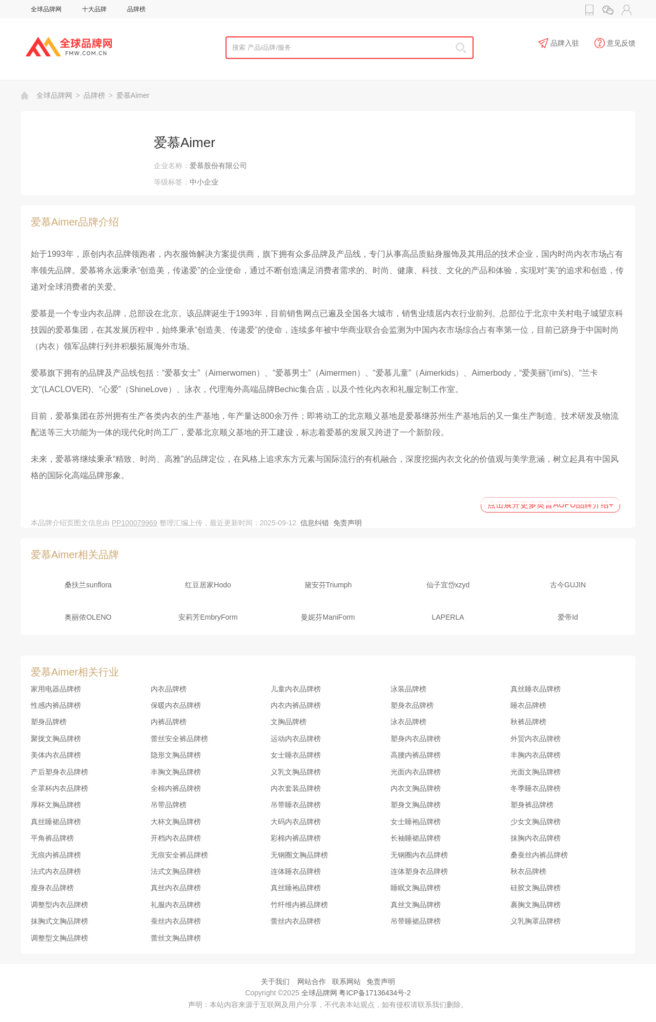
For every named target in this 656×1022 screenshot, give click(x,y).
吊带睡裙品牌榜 (416, 921)
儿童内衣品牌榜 (296, 689)
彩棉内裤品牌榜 (296, 838)
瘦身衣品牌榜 (52, 888)
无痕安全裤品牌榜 (179, 855)
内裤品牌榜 (169, 722)
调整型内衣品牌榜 (59, 905)
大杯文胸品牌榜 (176, 821)
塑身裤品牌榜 (532, 805)
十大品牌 (94, 9)
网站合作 (311, 981)
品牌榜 (136, 9)
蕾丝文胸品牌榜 (176, 938)
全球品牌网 (46, 9)
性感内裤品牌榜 (56, 705)
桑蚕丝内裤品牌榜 (539, 855)
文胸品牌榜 (288, 722)
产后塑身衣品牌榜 (59, 772)
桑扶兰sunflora (88, 585)
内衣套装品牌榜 (296, 788)
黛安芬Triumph (328, 585)
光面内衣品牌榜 (416, 772)
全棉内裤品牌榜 (176, 788)
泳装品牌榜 (408, 689)
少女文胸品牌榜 (535, 821)
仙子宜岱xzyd (448, 585)
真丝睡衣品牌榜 (535, 689)
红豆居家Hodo (208, 585)
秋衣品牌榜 (528, 871)
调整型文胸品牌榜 (59, 938)
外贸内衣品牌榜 (535, 738)
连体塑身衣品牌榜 (419, 871)
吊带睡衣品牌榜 (296, 805)
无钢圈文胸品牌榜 (299, 855)
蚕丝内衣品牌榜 (176, 921)
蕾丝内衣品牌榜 (296, 921)
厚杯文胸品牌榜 (56, 805)
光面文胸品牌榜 (535, 772)
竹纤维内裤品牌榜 (299, 905)
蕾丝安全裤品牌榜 (179, 738)
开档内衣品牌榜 (176, 838)
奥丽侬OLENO (88, 617)
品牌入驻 (558, 43)
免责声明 (347, 523)
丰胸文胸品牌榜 (176, 772)
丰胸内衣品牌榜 (535, 755)
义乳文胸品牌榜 (296, 772)
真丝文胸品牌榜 (416, 905)
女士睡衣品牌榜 (296, 755)
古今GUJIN (568, 585)
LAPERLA (448, 617)
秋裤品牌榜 (528, 722)
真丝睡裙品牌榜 (56, 821)
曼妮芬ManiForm (328, 617)
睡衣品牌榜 (528, 705)
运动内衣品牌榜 (296, 738)
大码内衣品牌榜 (296, 821)
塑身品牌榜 (49, 722)
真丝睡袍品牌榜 (296, 888)
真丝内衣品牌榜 (176, 888)
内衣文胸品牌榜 (416, 788)
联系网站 (346, 981)
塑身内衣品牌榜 (416, 738)
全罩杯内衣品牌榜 (59, 788)
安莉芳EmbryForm (207, 617)
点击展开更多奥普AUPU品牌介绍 (550, 504)
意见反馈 (615, 43)
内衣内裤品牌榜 (296, 705)
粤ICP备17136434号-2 (375, 993)
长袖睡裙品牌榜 (416, 838)
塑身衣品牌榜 (412, 705)
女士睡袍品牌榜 (416, 821)
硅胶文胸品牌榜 (535, 888)
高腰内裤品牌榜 (416, 755)
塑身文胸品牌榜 (416, 805)
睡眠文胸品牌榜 (416, 888)
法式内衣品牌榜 (56, 871)
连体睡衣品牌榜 (296, 871)
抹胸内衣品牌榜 (535, 838)
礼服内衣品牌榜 (176, 905)
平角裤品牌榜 (52, 838)
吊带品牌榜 (169, 805)
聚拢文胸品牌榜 (56, 738)
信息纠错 (314, 523)
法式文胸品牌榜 (176, 871)
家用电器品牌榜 (56, 689)
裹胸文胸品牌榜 (535, 905)
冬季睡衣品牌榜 (535, 788)
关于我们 (275, 981)
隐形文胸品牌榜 (176, 755)
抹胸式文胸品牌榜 (59, 921)
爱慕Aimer (133, 95)
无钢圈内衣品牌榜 (419, 855)
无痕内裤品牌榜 (56, 855)
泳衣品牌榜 (408, 722)
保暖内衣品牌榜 (176, 705)
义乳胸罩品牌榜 (535, 921)
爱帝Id (568, 617)
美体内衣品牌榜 (56, 755)
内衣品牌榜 (169, 689)
